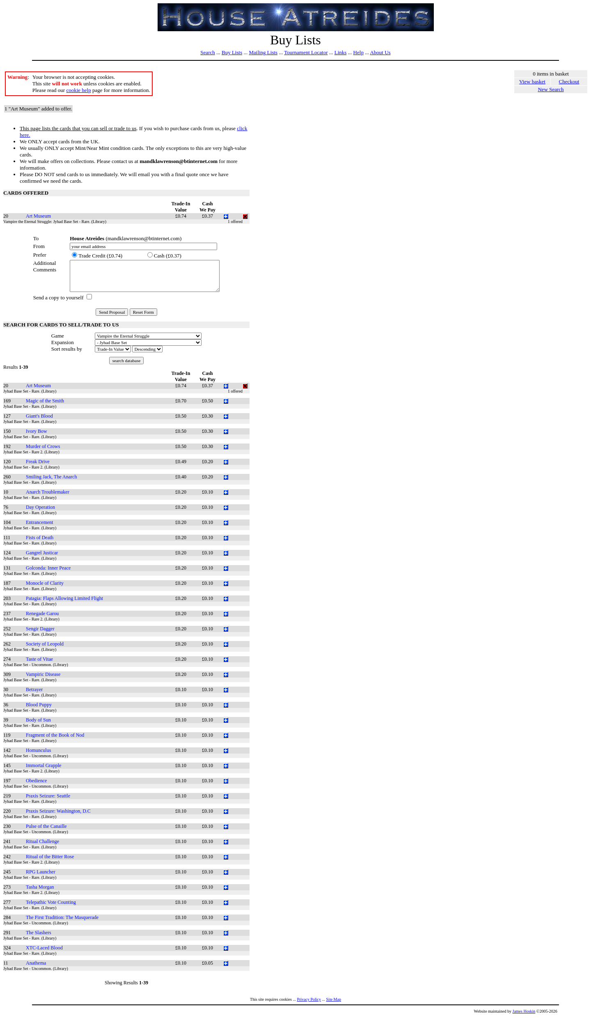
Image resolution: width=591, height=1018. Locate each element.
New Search (551, 89)
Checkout (569, 81)
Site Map (333, 999)
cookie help (78, 90)
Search (207, 52)
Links (340, 52)
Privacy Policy (309, 999)
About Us (380, 52)
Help (358, 52)
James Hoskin (524, 1011)
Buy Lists (232, 52)
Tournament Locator (306, 52)
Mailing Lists (263, 52)
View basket (532, 81)
